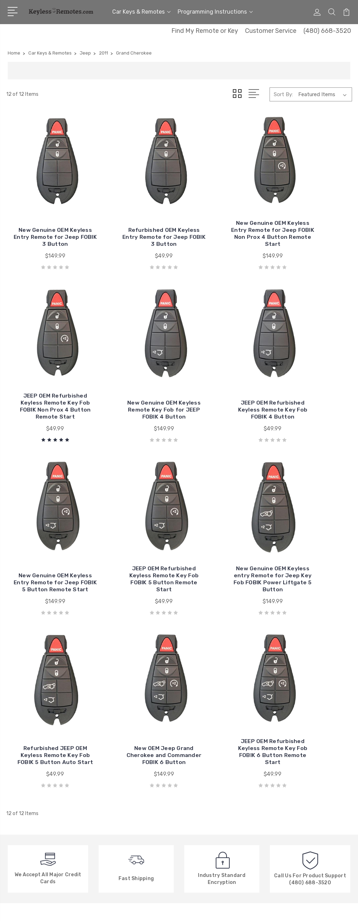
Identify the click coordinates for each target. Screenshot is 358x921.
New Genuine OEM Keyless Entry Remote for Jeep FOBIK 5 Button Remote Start (224, 375)
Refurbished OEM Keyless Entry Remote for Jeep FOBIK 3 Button (134, 220)
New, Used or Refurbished (131, 801)
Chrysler (197, 759)
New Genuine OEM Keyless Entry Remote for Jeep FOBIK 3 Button (45, 220)
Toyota (196, 769)
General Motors (206, 748)
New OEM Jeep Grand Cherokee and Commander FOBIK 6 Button (224, 538)
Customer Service (270, 31)
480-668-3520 (36, 754)
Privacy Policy (116, 811)
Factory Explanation (124, 769)
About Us (111, 748)
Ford (193, 801)
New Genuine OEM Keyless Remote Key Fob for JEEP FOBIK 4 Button (45, 379)
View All (197, 811)
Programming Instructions (215, 11)
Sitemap (83, 909)
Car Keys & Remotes (141, 11)
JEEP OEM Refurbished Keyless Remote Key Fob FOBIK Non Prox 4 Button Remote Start (313, 216)
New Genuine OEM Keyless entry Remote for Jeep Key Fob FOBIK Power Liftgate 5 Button (45, 535)
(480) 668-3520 (327, 31)
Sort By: (283, 94)
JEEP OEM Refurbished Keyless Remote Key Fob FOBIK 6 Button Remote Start (312, 535)
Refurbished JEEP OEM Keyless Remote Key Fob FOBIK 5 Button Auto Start (134, 538)
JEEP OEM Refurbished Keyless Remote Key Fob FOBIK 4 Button (134, 379)
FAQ (105, 780)
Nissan (196, 780)
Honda (196, 790)
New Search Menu (121, 790)
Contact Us (114, 759)
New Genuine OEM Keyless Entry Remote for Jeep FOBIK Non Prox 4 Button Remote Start (224, 216)
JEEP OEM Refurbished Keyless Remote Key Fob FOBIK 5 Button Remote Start (312, 375)
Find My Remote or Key (204, 31)
